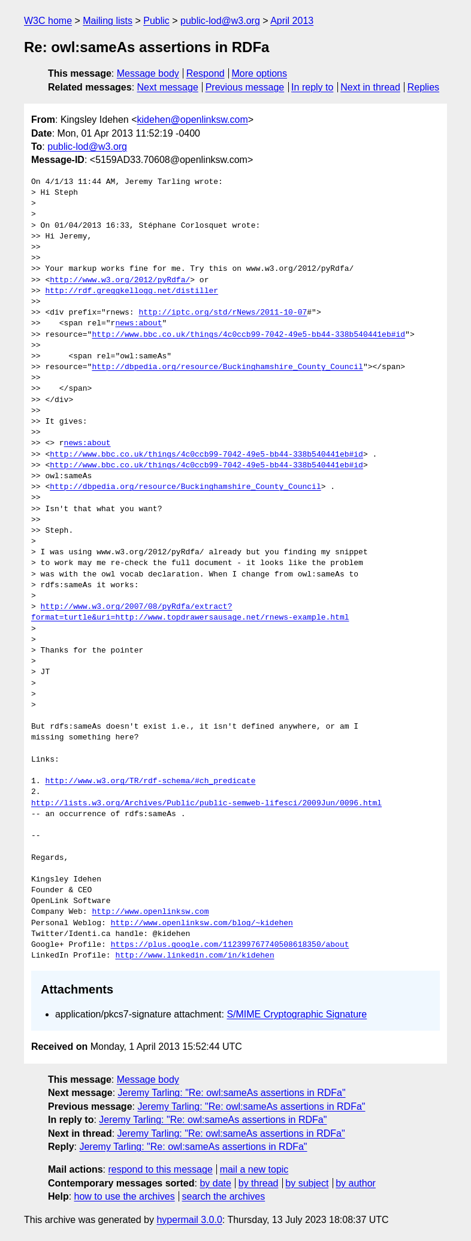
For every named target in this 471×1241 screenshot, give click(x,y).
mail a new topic (254, 1169)
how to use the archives (124, 1196)
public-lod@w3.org (220, 21)
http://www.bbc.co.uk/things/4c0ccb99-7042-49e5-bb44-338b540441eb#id (248, 335)
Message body (148, 73)
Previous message (245, 87)
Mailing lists (107, 21)
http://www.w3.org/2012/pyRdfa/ (120, 280)
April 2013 (291, 21)
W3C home (48, 21)
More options (260, 73)
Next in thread (370, 87)
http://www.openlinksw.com (150, 912)
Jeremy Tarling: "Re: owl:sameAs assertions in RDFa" (232, 1093)
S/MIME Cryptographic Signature (297, 1014)
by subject (306, 1183)
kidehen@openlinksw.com (192, 119)
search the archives (223, 1196)
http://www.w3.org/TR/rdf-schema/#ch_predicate (150, 781)
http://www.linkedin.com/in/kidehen (194, 955)
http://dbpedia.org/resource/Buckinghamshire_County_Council (227, 367)
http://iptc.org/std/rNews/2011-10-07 (222, 312)
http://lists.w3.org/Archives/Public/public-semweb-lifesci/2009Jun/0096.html (206, 803)
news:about (138, 323)
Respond (205, 73)
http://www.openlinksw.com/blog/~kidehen (202, 923)
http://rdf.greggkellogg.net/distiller (131, 291)
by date (215, 1183)
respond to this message (160, 1169)
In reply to (312, 87)
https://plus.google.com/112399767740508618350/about (230, 945)
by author (356, 1183)
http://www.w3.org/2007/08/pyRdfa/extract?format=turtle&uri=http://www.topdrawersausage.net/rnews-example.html (190, 612)
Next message (167, 87)
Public (156, 21)
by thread (258, 1183)
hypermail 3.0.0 (189, 1220)
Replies (423, 87)
